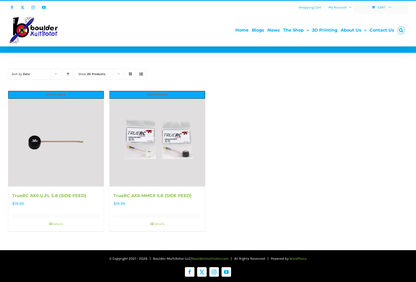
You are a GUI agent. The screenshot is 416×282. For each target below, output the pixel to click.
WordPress (298, 259)
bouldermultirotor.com (210, 259)
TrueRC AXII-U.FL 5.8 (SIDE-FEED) (49, 195)
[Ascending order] (68, 74)
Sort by (21, 74)
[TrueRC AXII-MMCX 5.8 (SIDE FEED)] (157, 138)
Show (91, 74)
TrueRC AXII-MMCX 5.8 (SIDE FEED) (153, 195)
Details (58, 224)
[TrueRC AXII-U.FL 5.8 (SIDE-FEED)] (56, 138)
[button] (401, 30)
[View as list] (141, 74)
